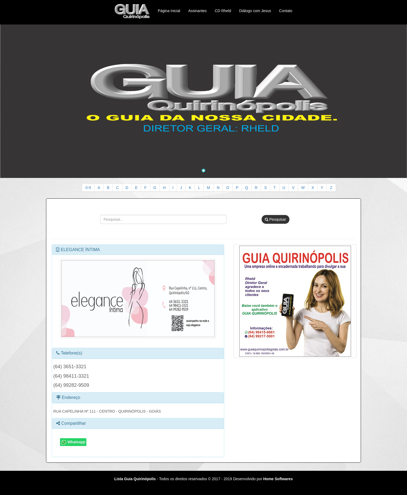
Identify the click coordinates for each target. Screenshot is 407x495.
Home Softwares (278, 479)
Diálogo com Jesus (255, 11)
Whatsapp (73, 442)
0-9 (88, 187)
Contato (285, 11)
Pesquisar (275, 219)
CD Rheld (223, 11)
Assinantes (197, 11)
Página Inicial (169, 11)
